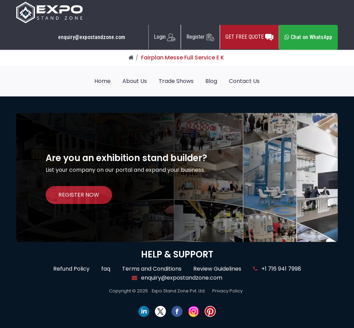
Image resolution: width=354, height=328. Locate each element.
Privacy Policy (227, 291)
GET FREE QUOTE (249, 37)
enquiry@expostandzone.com (91, 37)
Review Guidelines (217, 269)
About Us (134, 81)
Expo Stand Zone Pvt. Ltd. (179, 291)
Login (164, 37)
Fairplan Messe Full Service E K (182, 58)
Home (102, 81)
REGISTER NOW (78, 195)
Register (200, 37)
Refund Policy (71, 269)
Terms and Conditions (151, 269)
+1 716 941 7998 (277, 269)
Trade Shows (176, 81)
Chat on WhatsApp (308, 37)
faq (105, 269)
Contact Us (244, 81)
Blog (211, 81)
